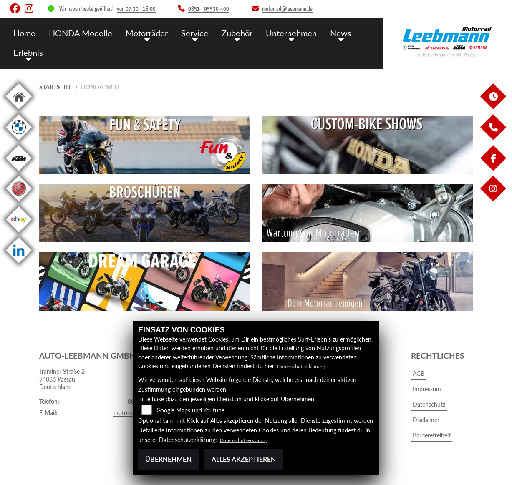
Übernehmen (168, 459)
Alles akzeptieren (244, 459)
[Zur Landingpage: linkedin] (19, 265)
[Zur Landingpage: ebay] (19, 234)
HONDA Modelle (78, 32)
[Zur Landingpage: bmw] (19, 142)
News (331, 32)
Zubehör (230, 32)
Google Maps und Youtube (190, 410)
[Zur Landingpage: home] (19, 111)
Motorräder (142, 32)
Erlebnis (27, 51)
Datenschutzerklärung (305, 365)
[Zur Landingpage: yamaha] (19, 203)
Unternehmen (283, 32)
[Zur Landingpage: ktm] (19, 172)
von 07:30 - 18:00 (136, 9)
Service (189, 32)
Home (24, 32)
